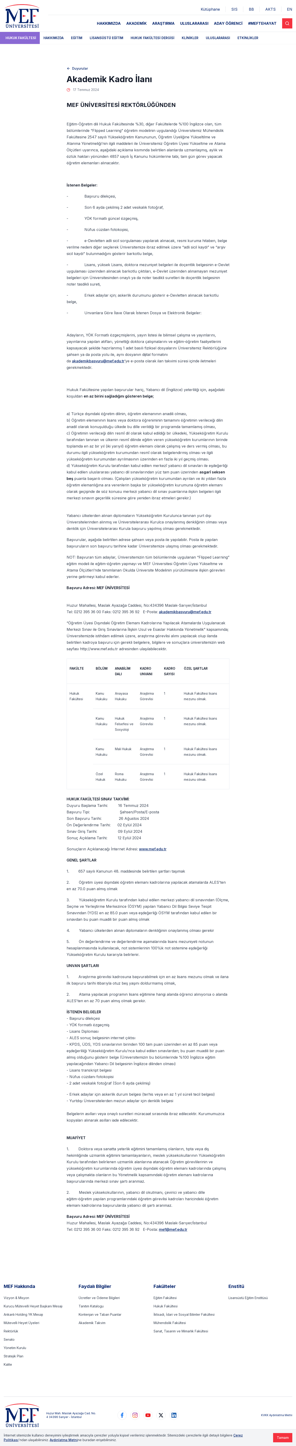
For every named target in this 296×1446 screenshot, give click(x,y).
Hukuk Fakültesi (21, 38)
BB (251, 9)
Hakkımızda (53, 38)
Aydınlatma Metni (64, 1440)
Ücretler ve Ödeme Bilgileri (99, 1298)
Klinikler (190, 38)
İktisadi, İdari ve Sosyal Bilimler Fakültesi (184, 1314)
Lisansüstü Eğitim (106, 38)
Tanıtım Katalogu (91, 1306)
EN (289, 9)
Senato (9, 1339)
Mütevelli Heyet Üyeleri (21, 1323)
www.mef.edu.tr (152, 849)
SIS (234, 9)
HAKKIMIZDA (109, 23)
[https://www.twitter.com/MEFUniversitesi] (161, 1415)
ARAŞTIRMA (163, 23)
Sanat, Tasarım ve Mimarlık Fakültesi (181, 1331)
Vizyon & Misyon (16, 1298)
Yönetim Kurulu (15, 1348)
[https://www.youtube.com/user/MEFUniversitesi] (148, 1415)
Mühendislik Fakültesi (170, 1323)
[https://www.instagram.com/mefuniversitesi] (135, 1415)
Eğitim (76, 38)
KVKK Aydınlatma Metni (276, 1415)
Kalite (8, 1364)
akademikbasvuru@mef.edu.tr (98, 361)
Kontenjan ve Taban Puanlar (100, 1314)
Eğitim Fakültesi (165, 1298)
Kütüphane (210, 9)
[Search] (287, 23)
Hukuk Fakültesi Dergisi (152, 38)
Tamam (283, 1438)
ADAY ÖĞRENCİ (228, 23)
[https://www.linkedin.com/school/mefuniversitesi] (174, 1415)
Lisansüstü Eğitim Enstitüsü (248, 1298)
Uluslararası (218, 38)
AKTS (270, 9)
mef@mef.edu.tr (173, 1229)
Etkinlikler (247, 38)
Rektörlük (11, 1331)
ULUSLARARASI (194, 23)
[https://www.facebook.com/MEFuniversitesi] (122, 1415)
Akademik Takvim (92, 1323)
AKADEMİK (136, 23)
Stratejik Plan (13, 1356)
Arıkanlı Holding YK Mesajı (23, 1314)
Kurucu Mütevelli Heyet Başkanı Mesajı (33, 1306)
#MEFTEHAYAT (262, 23)
